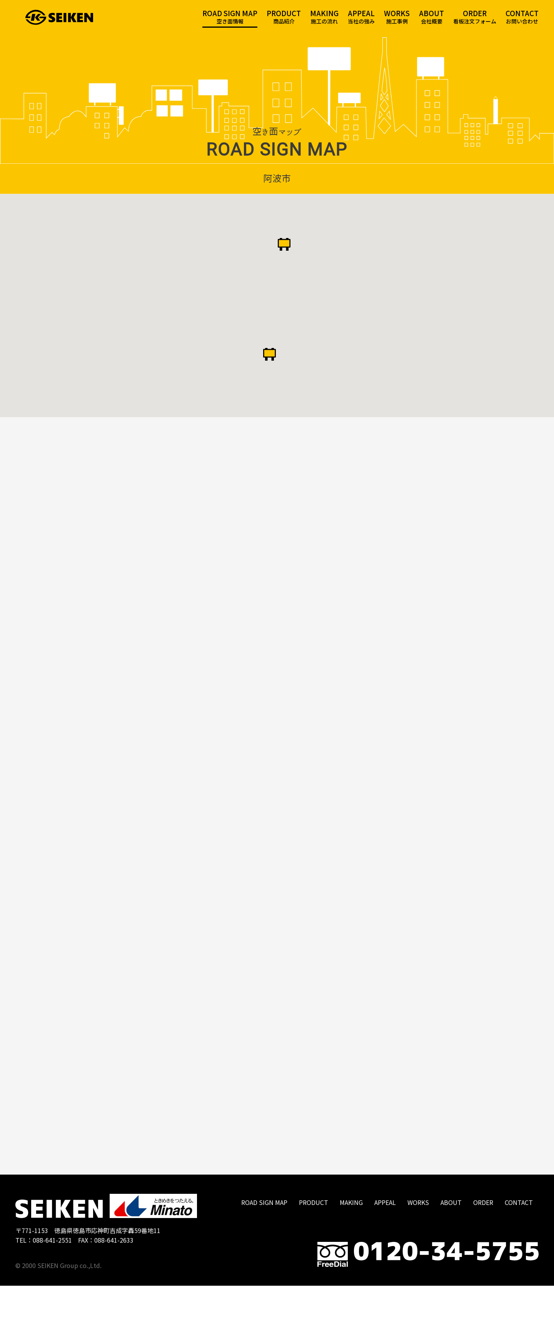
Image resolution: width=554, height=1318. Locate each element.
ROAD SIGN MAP (264, 1234)
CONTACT (519, 1234)
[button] (284, 257)
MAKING (351, 1234)
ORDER (483, 1234)
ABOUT (451, 1234)
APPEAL (385, 1234)
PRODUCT (313, 1234)
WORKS (418, 1234)
